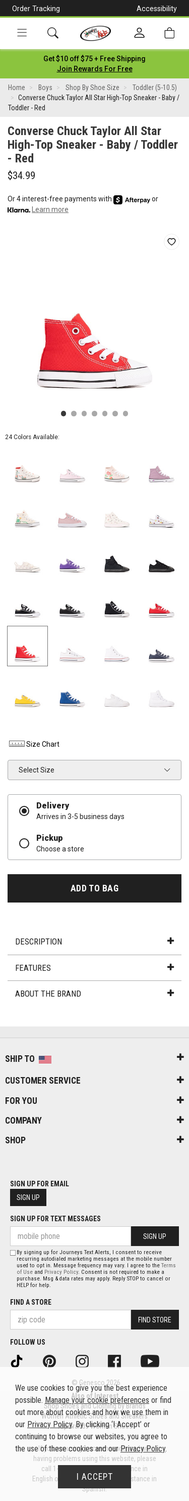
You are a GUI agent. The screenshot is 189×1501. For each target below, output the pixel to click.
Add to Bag (94, 888)
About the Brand (94, 993)
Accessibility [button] (157, 9)
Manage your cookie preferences (97, 1400)
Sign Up (28, 1197)
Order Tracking (36, 9)
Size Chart (33, 744)
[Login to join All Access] (94, 59)
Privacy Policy (61, 1272)
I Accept (95, 1477)
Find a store (30, 1302)
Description (94, 941)
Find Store (154, 1320)
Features (94, 967)
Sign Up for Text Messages (55, 1219)
